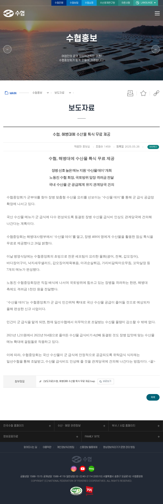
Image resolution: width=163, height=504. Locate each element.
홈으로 (17, 92)
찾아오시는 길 (30, 447)
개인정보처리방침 (65, 447)
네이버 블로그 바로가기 (91, 469)
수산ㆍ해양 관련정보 (69, 425)
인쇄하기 (130, 93)
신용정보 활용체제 (88, 447)
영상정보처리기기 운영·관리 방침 (119, 447)
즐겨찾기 (143, 93)
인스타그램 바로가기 (74, 469)
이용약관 (47, 447)
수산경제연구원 (107, 2)
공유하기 (156, 93)
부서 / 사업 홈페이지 (123, 425)
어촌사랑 (125, 2)
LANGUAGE (147, 2)
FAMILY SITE (92, 436)
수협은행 (59, 2)
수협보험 (74, 2)
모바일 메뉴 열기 (157, 13)
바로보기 (107, 381)
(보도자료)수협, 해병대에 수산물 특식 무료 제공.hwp (69, 381)
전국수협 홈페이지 (13, 425)
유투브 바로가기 (83, 469)
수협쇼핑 (89, 2)
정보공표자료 (10, 436)
